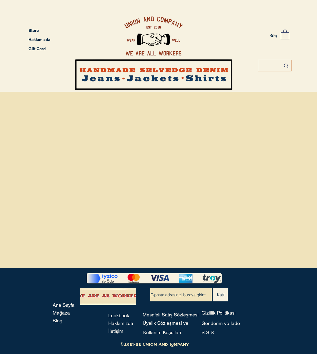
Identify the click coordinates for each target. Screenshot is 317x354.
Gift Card (37, 48)
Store (33, 30)
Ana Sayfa (63, 305)
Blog (57, 320)
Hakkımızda (39, 39)
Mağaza (61, 313)
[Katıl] (220, 294)
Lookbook (118, 315)
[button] (285, 34)
